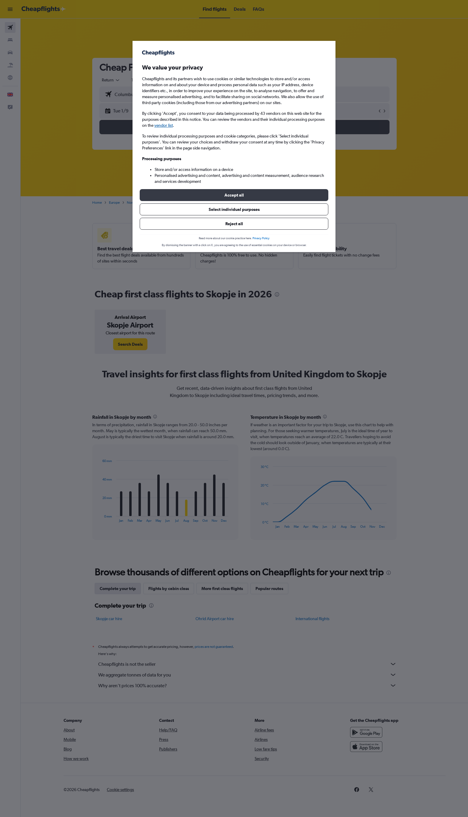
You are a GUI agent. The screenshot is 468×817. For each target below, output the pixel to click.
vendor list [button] (163, 125)
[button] (234, 195)
